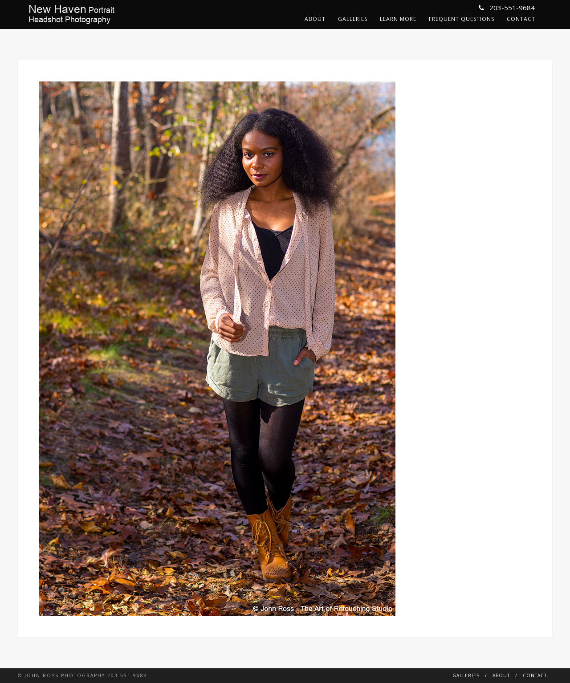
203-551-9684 (507, 7)
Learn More (398, 19)
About (315, 19)
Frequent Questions (461, 19)
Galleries (352, 19)
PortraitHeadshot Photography (71, 14)
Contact (521, 19)
